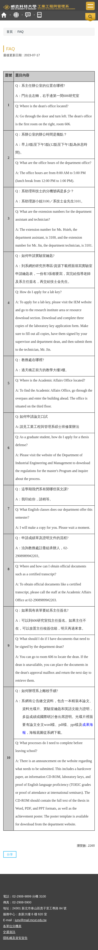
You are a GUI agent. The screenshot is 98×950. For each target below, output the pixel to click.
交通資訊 (9, 932)
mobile (40, 15)
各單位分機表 (12, 926)
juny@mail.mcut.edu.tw (31, 920)
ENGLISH (28, 15)
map (16, 15)
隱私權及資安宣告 (15, 938)
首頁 (4, 15)
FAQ (21, 31)
